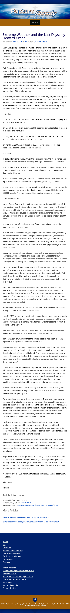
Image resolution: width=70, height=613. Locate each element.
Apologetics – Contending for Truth (18, 576)
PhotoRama (7, 559)
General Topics (9, 588)
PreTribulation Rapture (12, 550)
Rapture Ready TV (10, 585)
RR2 (26, 42)
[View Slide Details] (35, 11)
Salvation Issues (9, 573)
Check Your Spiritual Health (14, 579)
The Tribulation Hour (12, 553)
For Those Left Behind (12, 556)
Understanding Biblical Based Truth (18, 570)
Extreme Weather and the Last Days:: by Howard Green (38, 505)
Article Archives (9, 567)
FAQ (4, 544)
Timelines (7, 547)
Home (5, 541)
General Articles (41, 42)
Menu (35, 22)
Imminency (7, 582)
